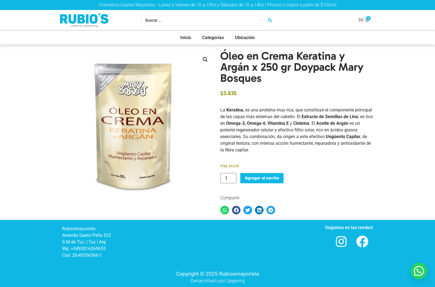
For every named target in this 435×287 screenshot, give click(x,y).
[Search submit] (270, 20)
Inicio (185, 37)
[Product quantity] (228, 178)
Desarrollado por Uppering (218, 280)
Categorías (213, 37)
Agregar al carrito (262, 178)
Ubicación (245, 37)
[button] (205, 60)
